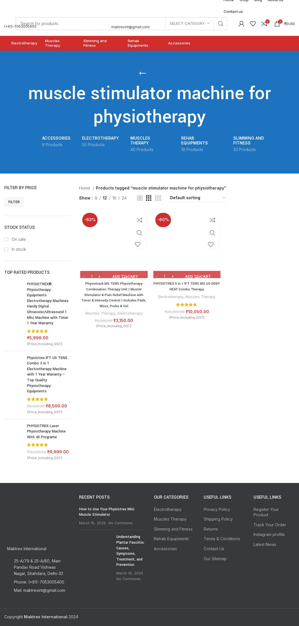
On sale (18, 239)
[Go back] (142, 73)
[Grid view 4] (158, 198)
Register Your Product (266, 512)
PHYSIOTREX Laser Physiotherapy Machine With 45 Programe (46, 431)
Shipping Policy (218, 519)
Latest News (264, 544)
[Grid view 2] (140, 198)
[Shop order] (198, 198)
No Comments (120, 523)
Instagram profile (269, 534)
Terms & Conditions (222, 538)
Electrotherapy (130, 314)
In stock (18, 249)
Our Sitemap (215, 558)
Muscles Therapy (98, 314)
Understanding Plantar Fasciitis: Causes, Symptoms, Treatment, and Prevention (130, 550)
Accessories (165, 548)
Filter (14, 202)
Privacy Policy (217, 509)
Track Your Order (269, 524)
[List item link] (37, 582)
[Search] (121, 23)
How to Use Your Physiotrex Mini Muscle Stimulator (106, 512)
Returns (211, 529)
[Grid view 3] (148, 198)
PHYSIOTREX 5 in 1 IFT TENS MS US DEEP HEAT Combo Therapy (186, 287)
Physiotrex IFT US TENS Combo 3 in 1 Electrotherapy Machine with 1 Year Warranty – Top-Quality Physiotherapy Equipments (47, 374)
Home (85, 187)
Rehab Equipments (171, 538)
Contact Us (214, 548)
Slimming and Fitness (173, 529)
